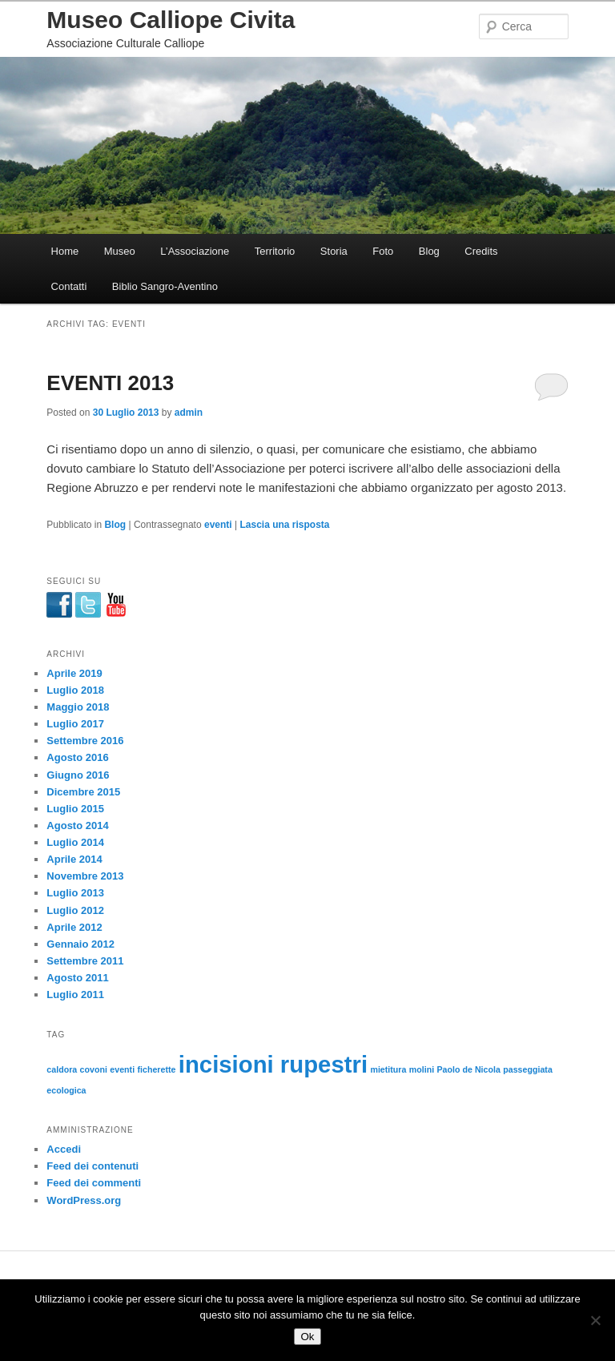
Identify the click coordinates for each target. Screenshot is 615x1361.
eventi (218, 524)
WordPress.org (83, 1200)
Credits (480, 251)
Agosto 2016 (77, 757)
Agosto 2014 (77, 825)
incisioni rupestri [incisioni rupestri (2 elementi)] (273, 1064)
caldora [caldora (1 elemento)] (61, 1069)
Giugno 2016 (77, 775)
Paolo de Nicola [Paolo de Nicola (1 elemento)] (468, 1069)
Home (65, 251)
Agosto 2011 (77, 978)
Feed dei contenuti (92, 1166)
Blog (429, 251)
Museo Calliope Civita (170, 19)
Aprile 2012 (74, 927)
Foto (382, 251)
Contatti (69, 286)
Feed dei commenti (93, 1183)
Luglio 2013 (75, 893)
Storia (334, 251)
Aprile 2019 (74, 673)
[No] (595, 1320)
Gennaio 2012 (80, 944)
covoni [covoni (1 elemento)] (93, 1069)
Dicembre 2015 (83, 792)
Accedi (63, 1149)
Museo (119, 251)
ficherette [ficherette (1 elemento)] (156, 1069)
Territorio (275, 251)
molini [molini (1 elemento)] (421, 1069)
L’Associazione (194, 251)
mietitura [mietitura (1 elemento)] (388, 1069)
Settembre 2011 (84, 961)
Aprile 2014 (74, 859)
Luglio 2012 (75, 910)
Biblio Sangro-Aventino (165, 286)
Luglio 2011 (75, 995)
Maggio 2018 (77, 707)
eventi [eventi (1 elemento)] (122, 1069)
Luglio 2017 (75, 724)
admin (189, 412)
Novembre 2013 (84, 876)
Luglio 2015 (75, 809)
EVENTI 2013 (110, 383)
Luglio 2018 (75, 690)
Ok (307, 1337)
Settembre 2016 (84, 741)
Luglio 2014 (75, 842)
